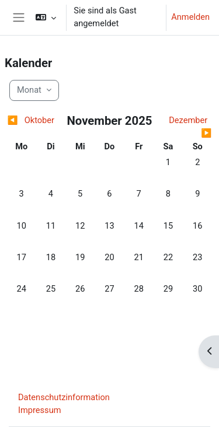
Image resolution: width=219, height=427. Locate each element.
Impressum (39, 410)
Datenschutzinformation (64, 397)
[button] (46, 17)
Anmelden (190, 17)
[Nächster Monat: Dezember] (186, 127)
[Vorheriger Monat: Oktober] (32, 121)
